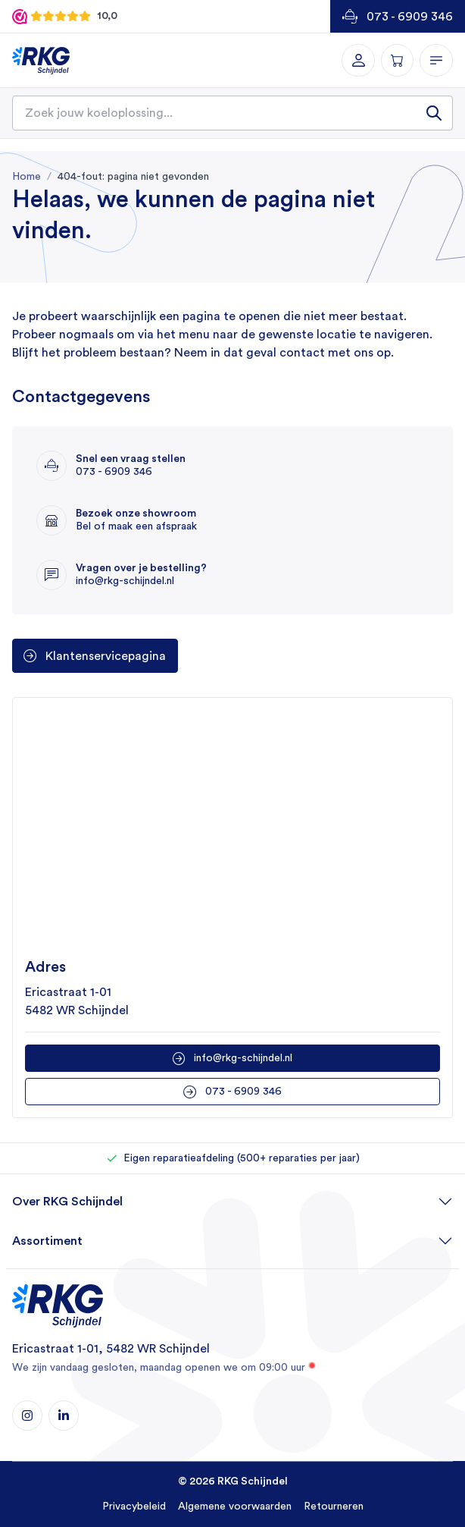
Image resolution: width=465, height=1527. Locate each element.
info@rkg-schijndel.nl (243, 1058)
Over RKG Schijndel (67, 1202)
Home (26, 176)
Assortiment (47, 1241)
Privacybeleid (134, 1506)
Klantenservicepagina (105, 656)
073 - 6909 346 (410, 17)
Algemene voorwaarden (235, 1506)
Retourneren (334, 1506)
